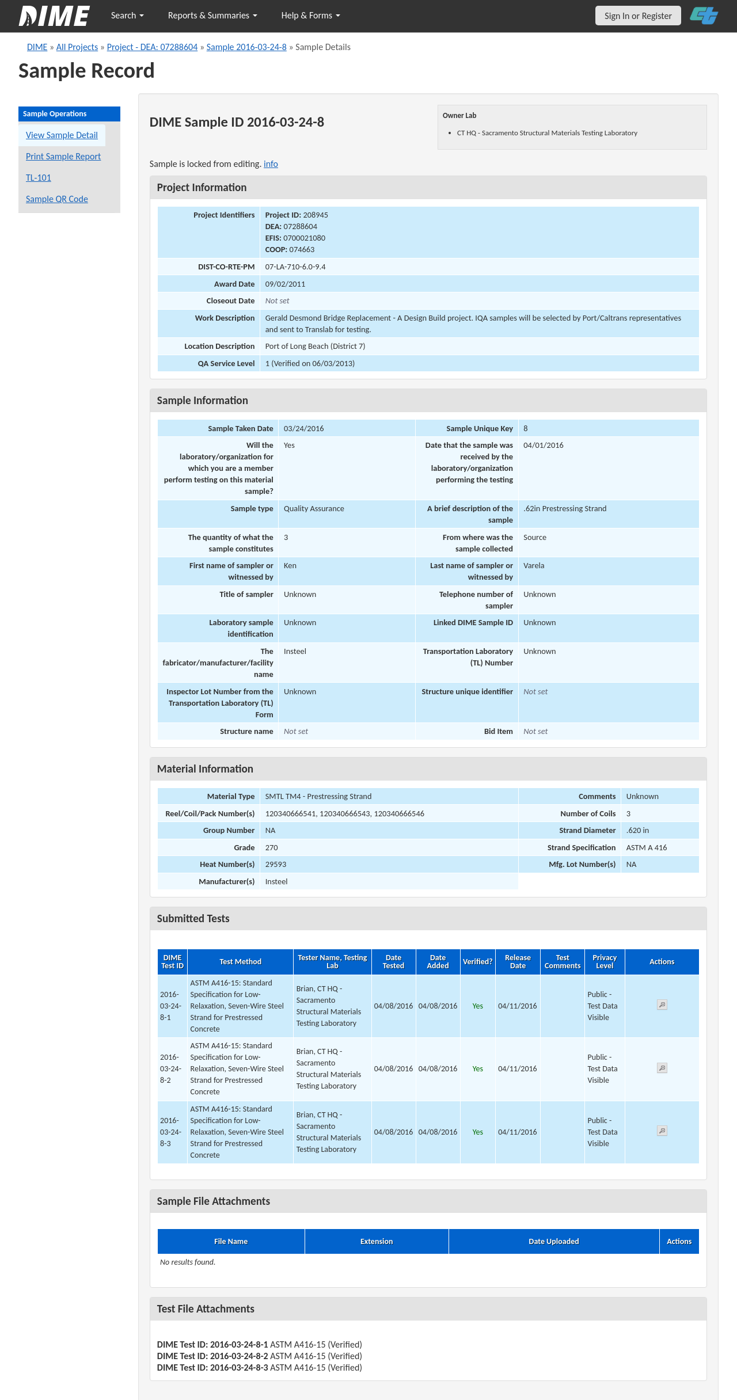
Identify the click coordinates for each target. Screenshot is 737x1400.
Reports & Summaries (212, 15)
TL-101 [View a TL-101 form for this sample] (38, 177)
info (271, 163)
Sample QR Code (57, 198)
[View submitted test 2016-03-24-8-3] (662, 1133)
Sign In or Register (638, 15)
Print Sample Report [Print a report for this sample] (63, 156)
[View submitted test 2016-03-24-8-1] (662, 1006)
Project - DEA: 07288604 (152, 46)
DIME (37, 46)
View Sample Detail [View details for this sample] (62, 135)
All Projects (77, 46)
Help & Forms (311, 15)
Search (127, 15)
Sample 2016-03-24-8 (247, 46)
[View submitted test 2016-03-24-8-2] (662, 1070)
